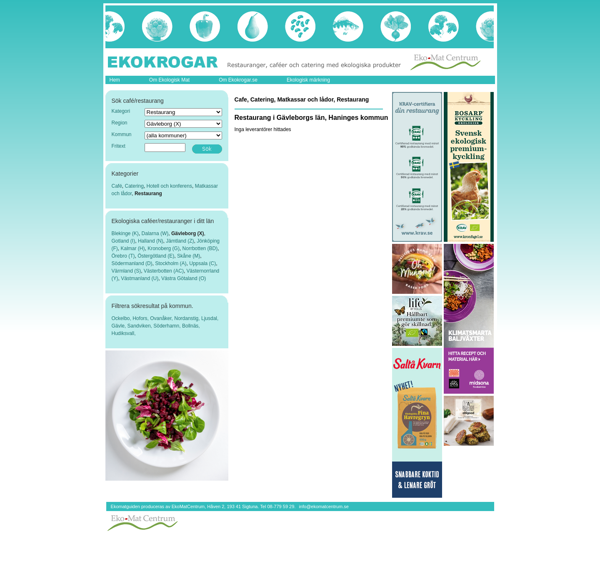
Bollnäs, (191, 326)
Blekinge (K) (125, 233)
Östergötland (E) (156, 256)
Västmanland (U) (139, 278)
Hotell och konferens (169, 186)
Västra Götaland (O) (183, 278)
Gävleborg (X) (187, 233)
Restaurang (148, 193)
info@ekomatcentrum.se (323, 506)
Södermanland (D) (132, 263)
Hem (115, 80)
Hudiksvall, (124, 333)
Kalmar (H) (133, 248)
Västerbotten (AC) (164, 271)
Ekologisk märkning (308, 80)
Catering (134, 186)
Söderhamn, (167, 326)
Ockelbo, (122, 318)
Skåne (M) (188, 256)
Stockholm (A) (170, 263)
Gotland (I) (123, 241)
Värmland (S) (126, 271)
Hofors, (141, 318)
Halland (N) (150, 241)
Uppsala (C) (202, 263)
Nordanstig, (187, 318)
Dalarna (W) (155, 233)
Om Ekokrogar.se (238, 80)
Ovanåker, (162, 318)
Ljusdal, (209, 318)
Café (117, 186)
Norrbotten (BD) (200, 248)
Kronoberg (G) (164, 248)
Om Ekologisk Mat (169, 80)
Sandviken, (141, 326)
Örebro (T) (123, 256)
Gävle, (120, 326)
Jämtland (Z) (180, 241)
